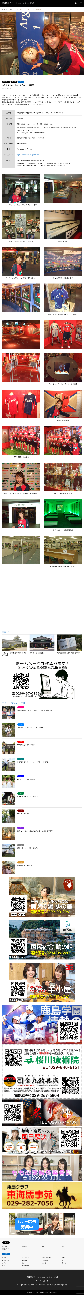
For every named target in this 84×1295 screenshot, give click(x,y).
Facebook (40, 1281)
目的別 (65, 1285)
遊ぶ (23, 1263)
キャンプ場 (5, 1260)
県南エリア (65, 1246)
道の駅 (4, 1257)
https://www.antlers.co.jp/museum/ (28, 155)
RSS (47, 1281)
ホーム (19, 1285)
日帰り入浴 (45, 1260)
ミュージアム (26, 1257)
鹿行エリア (6, 82)
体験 (63, 1257)
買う (63, 1260)
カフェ (4, 1263)
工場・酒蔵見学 (46, 1257)
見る (21, 82)
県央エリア (25, 1246)
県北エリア (5, 1246)
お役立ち (24, 1260)
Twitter (36, 1281)
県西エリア (5, 1249)
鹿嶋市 (14, 82)
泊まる (44, 1263)
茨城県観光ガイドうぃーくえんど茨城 (42, 1277)
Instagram (44, 1281)
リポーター (25, 1265)
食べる (64, 1263)
